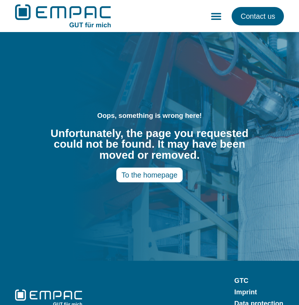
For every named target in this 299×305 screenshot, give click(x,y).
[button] (216, 16)
